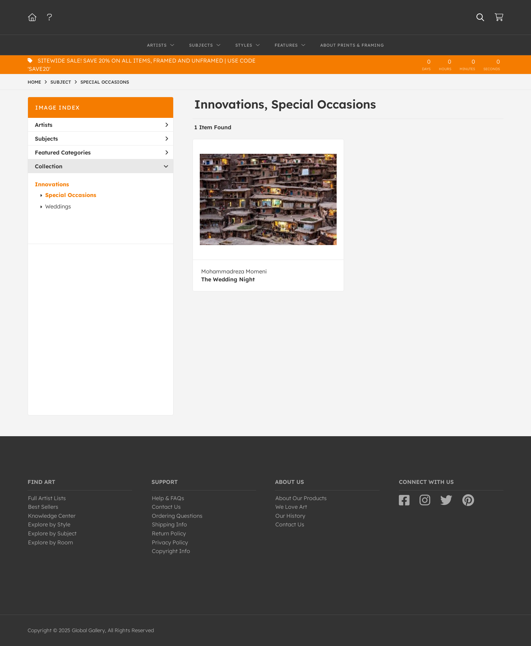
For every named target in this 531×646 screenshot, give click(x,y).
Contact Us (166, 506)
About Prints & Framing (352, 45)
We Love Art (291, 506)
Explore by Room (50, 542)
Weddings (58, 206)
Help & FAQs (168, 498)
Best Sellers (43, 506)
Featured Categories (101, 152)
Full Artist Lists (47, 498)
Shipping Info (169, 524)
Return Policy (169, 533)
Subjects (101, 138)
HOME (34, 82)
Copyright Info (171, 550)
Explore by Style (49, 524)
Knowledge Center (52, 515)
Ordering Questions (177, 515)
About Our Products (301, 498)
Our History (290, 515)
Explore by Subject (52, 533)
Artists (101, 124)
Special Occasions (70, 194)
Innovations (52, 184)
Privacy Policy (170, 542)
